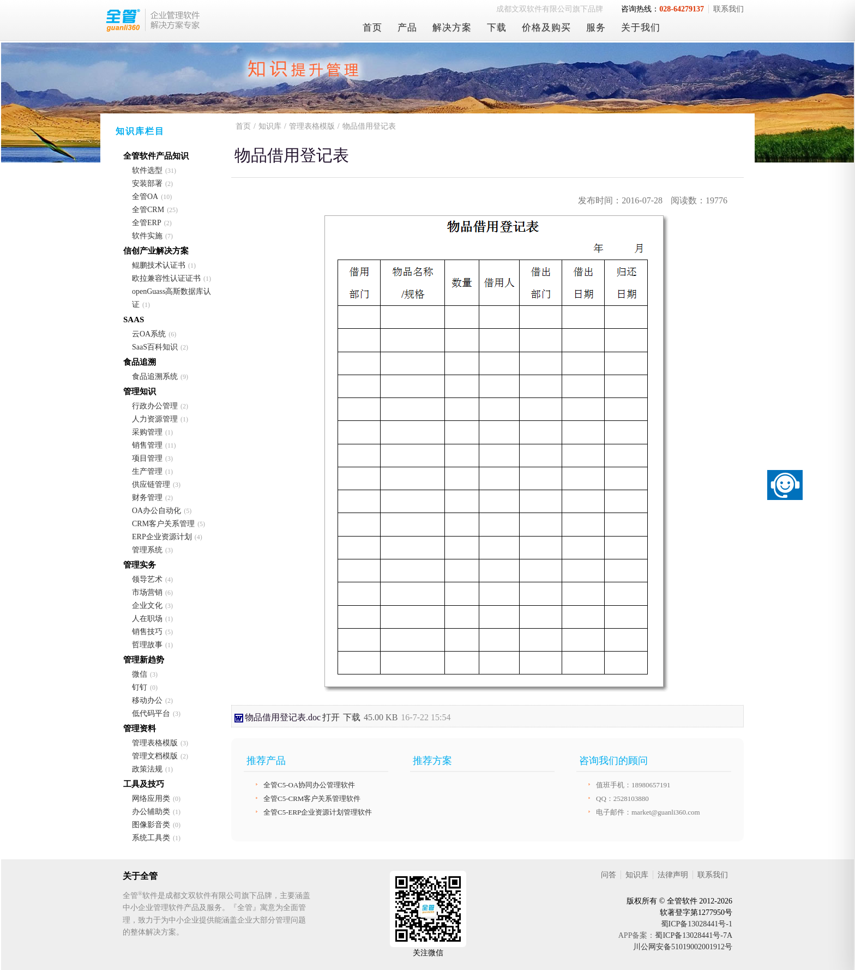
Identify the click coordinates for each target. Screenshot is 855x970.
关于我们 (640, 27)
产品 (407, 27)
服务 (596, 27)
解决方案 (452, 27)
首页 (372, 27)
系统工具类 (151, 838)
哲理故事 (147, 645)
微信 (139, 674)
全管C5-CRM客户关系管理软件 (311, 798)
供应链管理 (151, 484)
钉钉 (139, 687)
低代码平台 (151, 713)
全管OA (145, 196)
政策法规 (147, 769)
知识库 (269, 126)
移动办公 (147, 700)
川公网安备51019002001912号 (682, 947)
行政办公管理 (155, 406)
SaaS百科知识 (155, 347)
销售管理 (147, 445)
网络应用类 (151, 798)
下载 (497, 27)
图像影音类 (151, 825)
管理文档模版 (155, 756)
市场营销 (147, 592)
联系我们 (728, 9)
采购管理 (147, 432)
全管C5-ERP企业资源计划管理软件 (317, 812)
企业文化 (147, 605)
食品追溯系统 (155, 376)
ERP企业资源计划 (162, 537)
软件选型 (147, 170)
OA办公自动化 (156, 511)
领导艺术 (147, 579)
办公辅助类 (151, 812)
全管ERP (146, 223)
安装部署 (147, 183)
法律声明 (673, 875)
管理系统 (147, 550)
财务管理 (147, 497)
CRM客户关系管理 (163, 524)
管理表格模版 (155, 743)
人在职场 (147, 618)
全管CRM (148, 210)
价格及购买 (546, 27)
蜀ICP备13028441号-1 (696, 924)
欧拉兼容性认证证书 (166, 278)
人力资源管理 (155, 419)
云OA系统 (149, 334)
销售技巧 (147, 632)
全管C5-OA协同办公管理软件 (309, 785)
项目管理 (147, 458)
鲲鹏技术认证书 (158, 265)
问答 (608, 875)
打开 (331, 717)
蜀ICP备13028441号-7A (693, 935)
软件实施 (147, 236)
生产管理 (147, 471)
